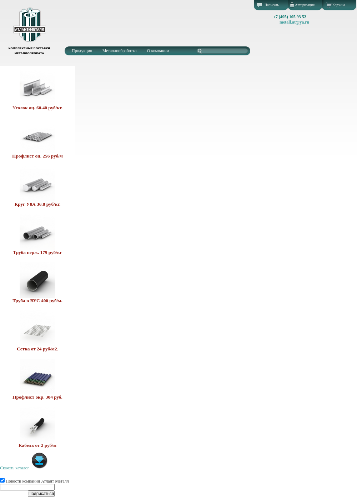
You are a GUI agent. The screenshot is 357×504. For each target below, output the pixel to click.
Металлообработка (119, 50)
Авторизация (305, 5)
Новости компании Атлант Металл (34, 481)
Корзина (338, 5)
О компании (158, 50)
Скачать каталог (24, 467)
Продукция (82, 50)
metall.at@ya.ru (294, 22)
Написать (272, 5)
